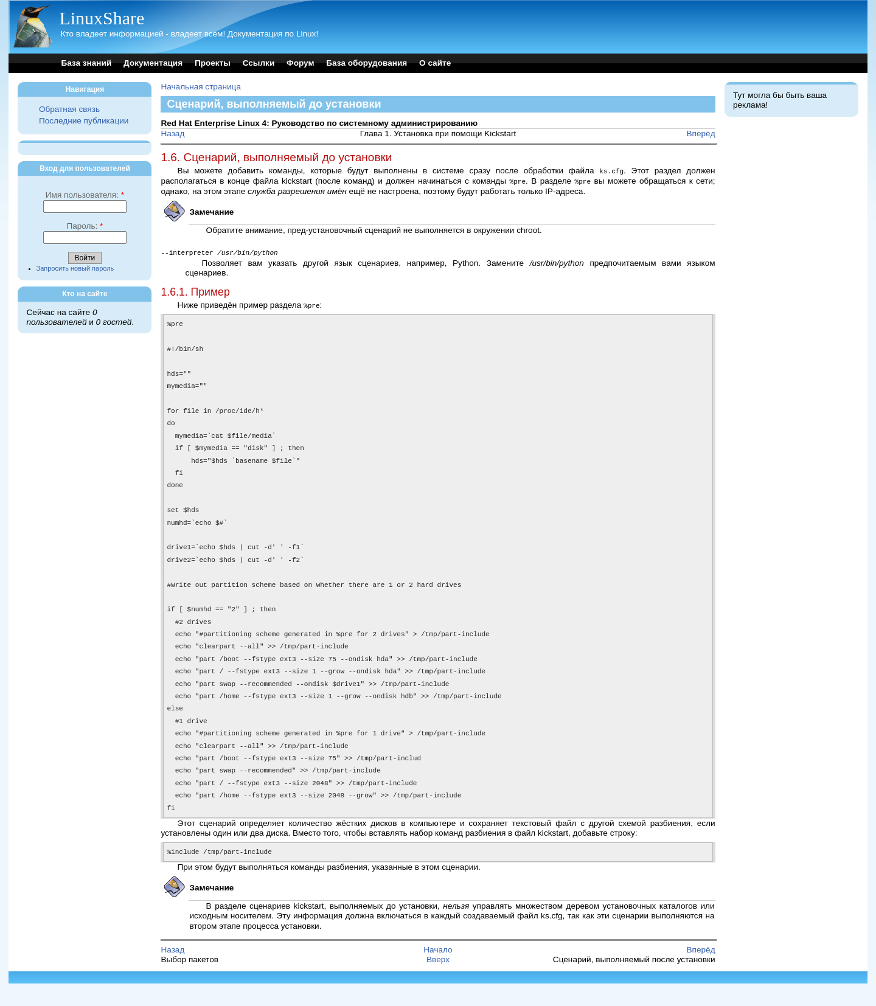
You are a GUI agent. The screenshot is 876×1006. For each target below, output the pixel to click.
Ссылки (259, 63)
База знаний (86, 63)
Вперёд (701, 133)
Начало (437, 972)
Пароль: (84, 226)
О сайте (435, 63)
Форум (300, 63)
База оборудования (366, 63)
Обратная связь (69, 109)
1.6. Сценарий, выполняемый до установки (276, 157)
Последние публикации (83, 120)
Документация (152, 63)
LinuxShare (101, 18)
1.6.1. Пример (195, 290)
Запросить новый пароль (75, 268)
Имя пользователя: (85, 194)
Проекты (213, 63)
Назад (172, 133)
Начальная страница (201, 86)
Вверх (438, 982)
